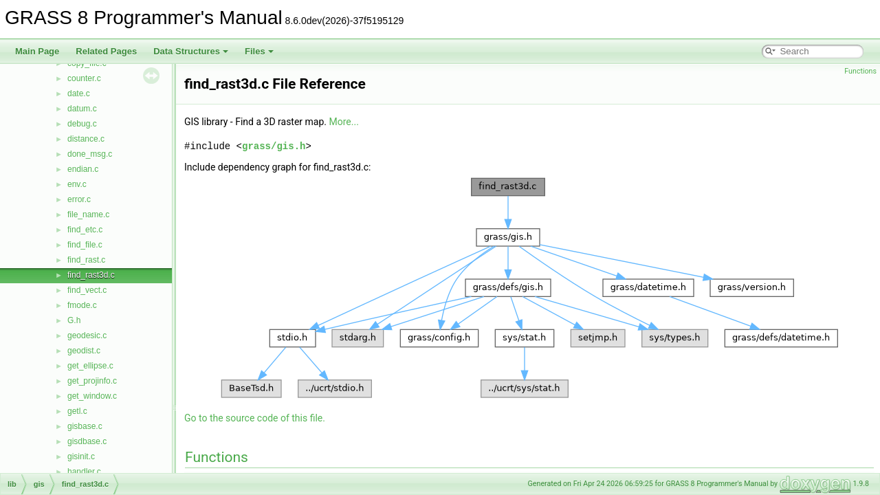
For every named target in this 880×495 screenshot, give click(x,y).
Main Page (37, 51)
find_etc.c (84, 229)
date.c (78, 93)
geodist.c (83, 350)
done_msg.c (89, 154)
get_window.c (92, 396)
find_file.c (84, 245)
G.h (73, 320)
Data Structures (190, 51)
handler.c (84, 471)
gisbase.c (84, 426)
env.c (77, 184)
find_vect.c (87, 290)
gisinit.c (81, 456)
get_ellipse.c (90, 366)
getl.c (77, 411)
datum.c (82, 108)
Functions (860, 71)
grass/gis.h (273, 146)
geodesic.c (87, 335)
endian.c (82, 169)
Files (259, 51)
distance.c (85, 139)
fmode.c (82, 305)
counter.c (84, 78)
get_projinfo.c (92, 381)
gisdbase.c (87, 441)
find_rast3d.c (91, 275)
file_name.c (88, 214)
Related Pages (106, 51)
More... (344, 121)
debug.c (82, 124)
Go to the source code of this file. (254, 418)
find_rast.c (86, 260)
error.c (79, 199)
